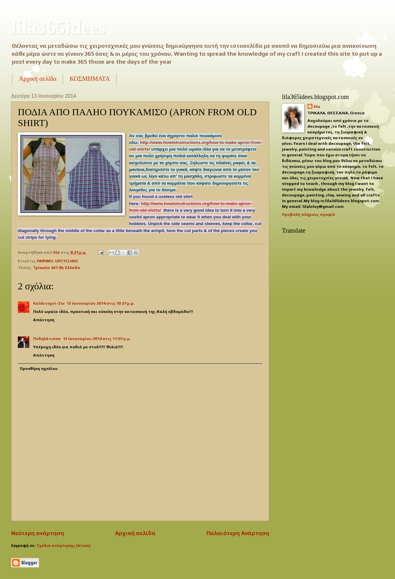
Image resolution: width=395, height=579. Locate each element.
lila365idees (58, 27)
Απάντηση (43, 319)
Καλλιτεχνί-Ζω (49, 303)
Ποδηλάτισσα (47, 338)
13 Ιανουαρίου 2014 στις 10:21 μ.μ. (101, 303)
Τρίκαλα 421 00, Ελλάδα (56, 267)
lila (317, 106)
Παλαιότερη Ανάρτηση (237, 533)
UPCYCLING (66, 260)
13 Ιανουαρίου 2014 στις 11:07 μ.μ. (97, 338)
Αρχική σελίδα (37, 78)
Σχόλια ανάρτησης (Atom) (63, 545)
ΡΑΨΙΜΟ (45, 260)
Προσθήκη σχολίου (39, 368)
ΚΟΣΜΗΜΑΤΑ (89, 78)
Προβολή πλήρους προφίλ (308, 214)
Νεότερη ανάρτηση (37, 533)
